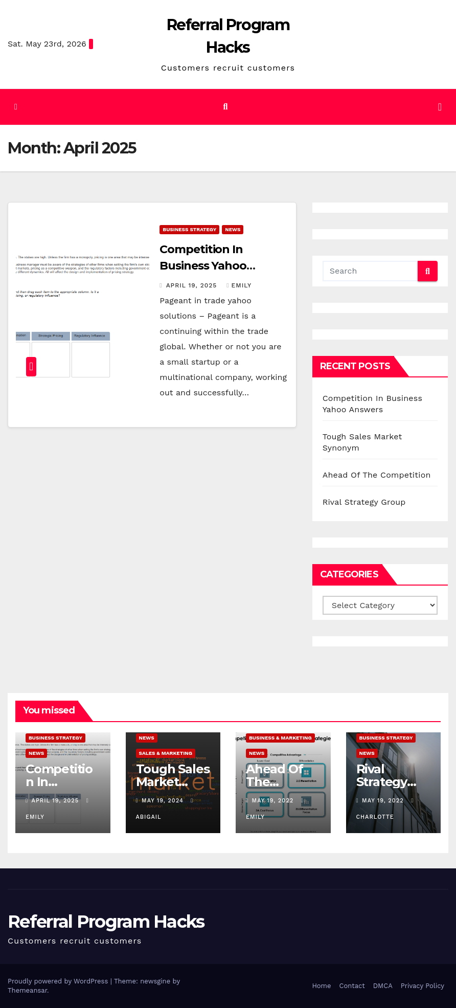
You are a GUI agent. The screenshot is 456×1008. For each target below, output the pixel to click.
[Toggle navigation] (439, 107)
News (232, 229)
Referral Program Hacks (106, 921)
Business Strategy (189, 229)
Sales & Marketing (166, 753)
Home (321, 986)
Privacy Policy (422, 986)
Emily (239, 285)
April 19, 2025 (193, 285)
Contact (352, 986)
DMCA (383, 986)
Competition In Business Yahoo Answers (202, 265)
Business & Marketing (280, 738)
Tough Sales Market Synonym (173, 781)
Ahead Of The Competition (377, 475)
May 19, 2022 (274, 800)
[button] (225, 106)
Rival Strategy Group (364, 502)
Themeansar (27, 990)
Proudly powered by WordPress (59, 981)
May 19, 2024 (164, 800)
